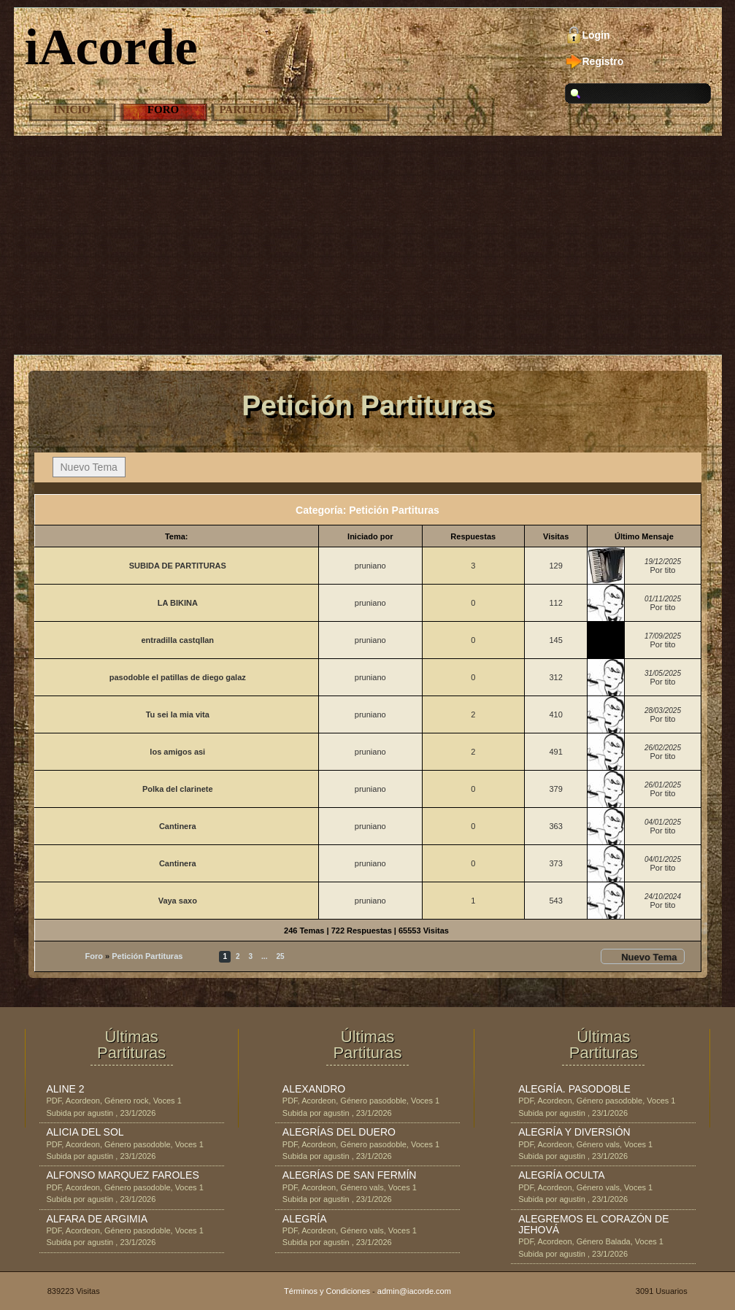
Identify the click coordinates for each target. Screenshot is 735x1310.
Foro (163, 109)
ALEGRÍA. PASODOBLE (574, 1089)
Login (596, 35)
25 (280, 956)
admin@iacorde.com (414, 1291)
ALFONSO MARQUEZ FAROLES (123, 1175)
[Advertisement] (367, 245)
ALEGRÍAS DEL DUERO (339, 1132)
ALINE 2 (66, 1089)
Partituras (255, 109)
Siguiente (310, 956)
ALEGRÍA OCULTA (561, 1175)
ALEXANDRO (313, 1089)
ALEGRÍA (304, 1219)
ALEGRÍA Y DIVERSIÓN (574, 1132)
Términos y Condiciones (327, 1291)
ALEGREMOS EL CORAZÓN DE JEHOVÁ (593, 1224)
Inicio (72, 109)
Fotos (345, 109)
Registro (603, 61)
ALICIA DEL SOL (85, 1132)
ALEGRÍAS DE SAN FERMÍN (349, 1175)
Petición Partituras (147, 956)
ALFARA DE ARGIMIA (97, 1219)
